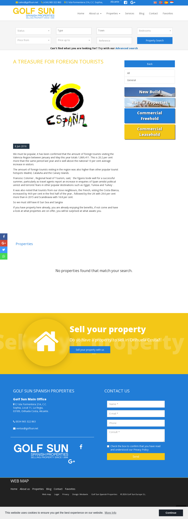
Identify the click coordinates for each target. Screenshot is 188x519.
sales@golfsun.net (27, 2)
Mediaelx (84, 494)
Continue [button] (171, 512)
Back (150, 64)
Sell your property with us (90, 349)
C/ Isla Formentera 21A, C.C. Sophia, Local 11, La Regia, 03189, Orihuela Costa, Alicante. (31, 408)
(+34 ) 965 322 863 (51, 2)
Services (129, 13)
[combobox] (74, 31)
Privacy (65, 494)
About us (95, 13)
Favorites (168, 13)
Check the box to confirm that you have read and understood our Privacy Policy (135, 447)
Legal (56, 494)
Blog (141, 13)
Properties (113, 13)
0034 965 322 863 (24, 421)
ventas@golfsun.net (25, 428)
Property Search (155, 40)
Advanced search (126, 48)
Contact (153, 13)
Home (80, 13)
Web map (46, 494)
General (131, 80)
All (128, 73)
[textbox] (74, 30)
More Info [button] (110, 512)
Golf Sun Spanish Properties (104, 494)
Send (136, 456)
